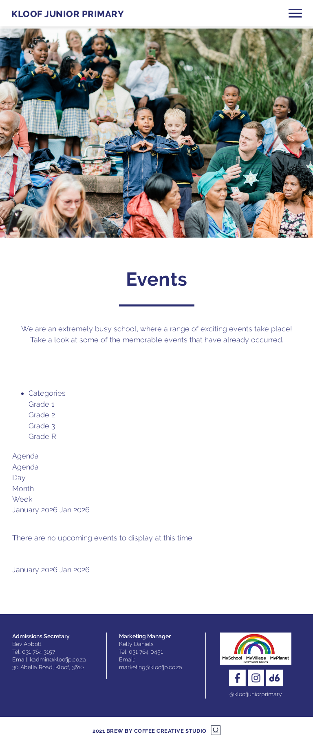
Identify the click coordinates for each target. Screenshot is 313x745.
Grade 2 (42, 414)
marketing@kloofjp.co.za (150, 667)
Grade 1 (41, 404)
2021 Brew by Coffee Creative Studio (150, 731)
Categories (47, 393)
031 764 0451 (146, 651)
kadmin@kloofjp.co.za (58, 659)
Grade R (42, 436)
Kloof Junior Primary (67, 14)
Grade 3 (42, 425)
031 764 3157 (38, 651)
